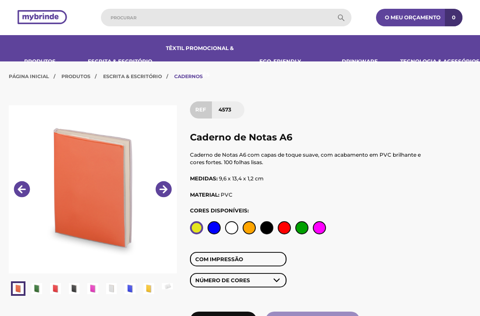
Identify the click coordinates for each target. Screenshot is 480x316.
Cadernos (188, 76)
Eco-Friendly (280, 61)
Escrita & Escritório (120, 61)
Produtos (40, 61)
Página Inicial (29, 76)
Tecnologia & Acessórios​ (440, 61)
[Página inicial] (42, 17)
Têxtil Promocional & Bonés (200, 61)
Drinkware (360, 61)
